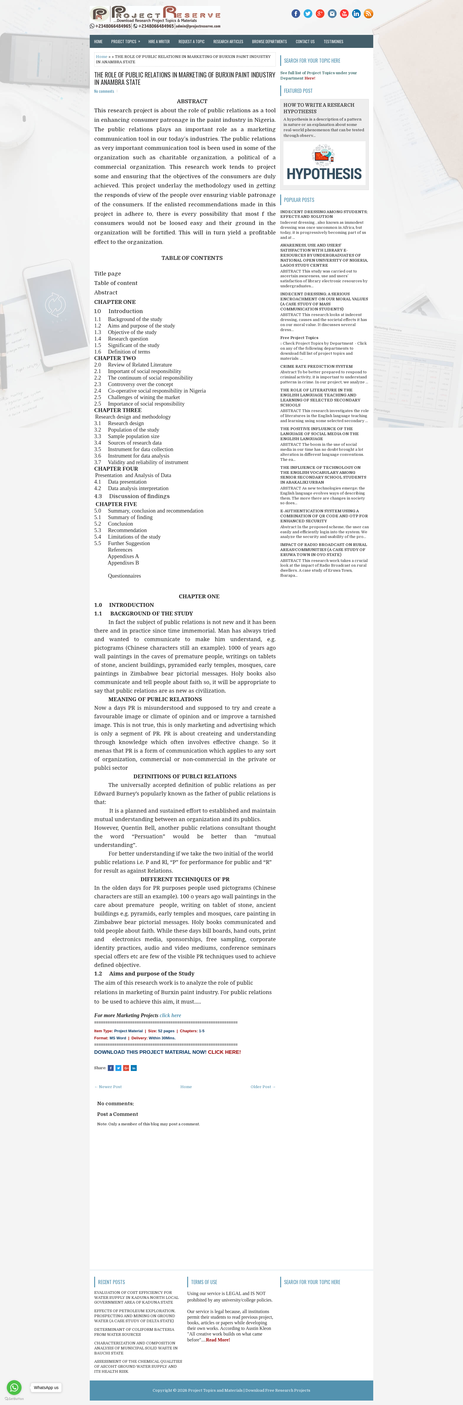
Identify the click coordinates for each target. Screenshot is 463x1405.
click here (170, 1015)
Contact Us (305, 41)
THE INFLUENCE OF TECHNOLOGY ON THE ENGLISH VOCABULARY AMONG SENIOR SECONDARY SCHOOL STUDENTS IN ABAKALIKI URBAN (323, 475)
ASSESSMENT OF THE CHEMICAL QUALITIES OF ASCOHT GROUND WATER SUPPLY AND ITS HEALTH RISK (138, 1366)
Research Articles (228, 41)
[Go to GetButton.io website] (14, 1399)
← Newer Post (108, 1087)
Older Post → (263, 1087)
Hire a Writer (159, 41)
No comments (104, 91)
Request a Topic (192, 41)
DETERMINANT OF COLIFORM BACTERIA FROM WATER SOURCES (134, 1332)
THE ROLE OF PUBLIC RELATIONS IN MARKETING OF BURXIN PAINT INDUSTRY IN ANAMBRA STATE (184, 78)
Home (98, 41)
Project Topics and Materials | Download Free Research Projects (249, 1390)
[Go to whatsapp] (14, 1387)
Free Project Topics (299, 338)
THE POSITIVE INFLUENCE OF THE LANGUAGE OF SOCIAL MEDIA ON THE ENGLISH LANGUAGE (319, 434)
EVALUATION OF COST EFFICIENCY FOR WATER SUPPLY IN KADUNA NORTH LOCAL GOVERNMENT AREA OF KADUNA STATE (136, 1297)
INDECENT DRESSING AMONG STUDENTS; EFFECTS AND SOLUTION (324, 214)
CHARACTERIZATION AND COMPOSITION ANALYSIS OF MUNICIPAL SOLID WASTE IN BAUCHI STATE (136, 1348)
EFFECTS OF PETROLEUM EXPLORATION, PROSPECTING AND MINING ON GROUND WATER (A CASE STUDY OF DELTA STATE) (134, 1316)
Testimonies (333, 41)
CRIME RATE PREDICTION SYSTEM (316, 366)
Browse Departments (269, 41)
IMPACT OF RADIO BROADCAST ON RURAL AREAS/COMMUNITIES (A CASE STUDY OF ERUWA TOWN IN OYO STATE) (323, 549)
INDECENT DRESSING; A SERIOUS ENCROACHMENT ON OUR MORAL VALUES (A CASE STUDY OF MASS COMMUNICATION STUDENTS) (324, 301)
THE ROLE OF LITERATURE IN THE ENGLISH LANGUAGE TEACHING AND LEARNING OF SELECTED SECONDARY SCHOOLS (320, 397)
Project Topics (127, 39)
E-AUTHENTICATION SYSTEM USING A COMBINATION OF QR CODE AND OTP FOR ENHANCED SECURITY (324, 516)
